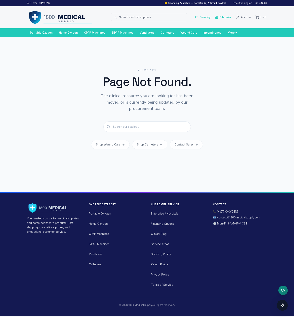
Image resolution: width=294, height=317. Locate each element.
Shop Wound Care (110, 145)
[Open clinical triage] (283, 290)
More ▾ (232, 32)
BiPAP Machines (122, 32)
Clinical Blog (159, 233)
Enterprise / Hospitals (164, 213)
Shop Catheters (150, 145)
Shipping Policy (161, 254)
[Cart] (260, 17)
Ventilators (147, 32)
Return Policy (159, 264)
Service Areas (160, 244)
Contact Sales (186, 145)
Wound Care (188, 32)
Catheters (167, 32)
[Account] (243, 17)
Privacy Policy (160, 274)
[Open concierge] (282, 305)
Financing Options (162, 223)
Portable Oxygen (41, 32)
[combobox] (149, 17)
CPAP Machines (94, 32)
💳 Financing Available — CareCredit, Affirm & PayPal (195, 3)
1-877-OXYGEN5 (40, 3)
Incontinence (212, 32)
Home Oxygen (68, 32)
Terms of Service (162, 284)
